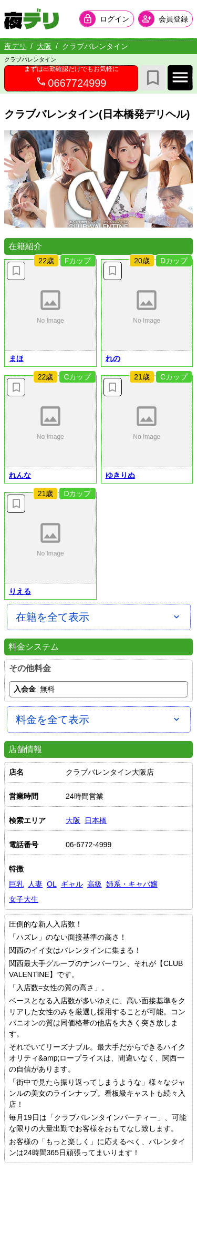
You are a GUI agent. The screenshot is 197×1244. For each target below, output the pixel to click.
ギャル (72, 884)
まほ (16, 358)
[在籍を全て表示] (99, 617)
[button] (50, 305)
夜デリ (15, 46)
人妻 (35, 884)
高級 (94, 884)
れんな (20, 475)
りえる (20, 591)
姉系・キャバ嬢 (132, 884)
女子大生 (23, 899)
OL (52, 884)
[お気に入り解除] (16, 271)
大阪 (44, 46)
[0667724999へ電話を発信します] (71, 78)
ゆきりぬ (120, 475)
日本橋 (96, 820)
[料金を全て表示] (99, 719)
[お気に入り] (152, 77)
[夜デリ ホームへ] (31, 18)
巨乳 (16, 884)
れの (113, 358)
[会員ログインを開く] (106, 19)
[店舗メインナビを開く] (180, 77)
